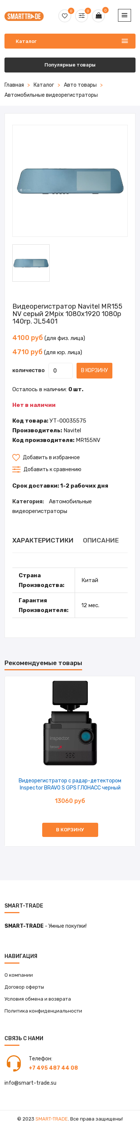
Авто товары (80, 85)
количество (28, 370)
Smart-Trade (51, 1119)
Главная (14, 85)
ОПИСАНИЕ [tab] (101, 540)
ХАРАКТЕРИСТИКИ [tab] (43, 540)
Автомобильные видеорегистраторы (51, 95)
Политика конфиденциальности (43, 1011)
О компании (18, 975)
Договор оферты (24, 987)
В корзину (94, 370)
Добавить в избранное (46, 457)
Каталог (44, 85)
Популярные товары (70, 65)
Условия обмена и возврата (37, 999)
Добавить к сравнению (46, 469)
